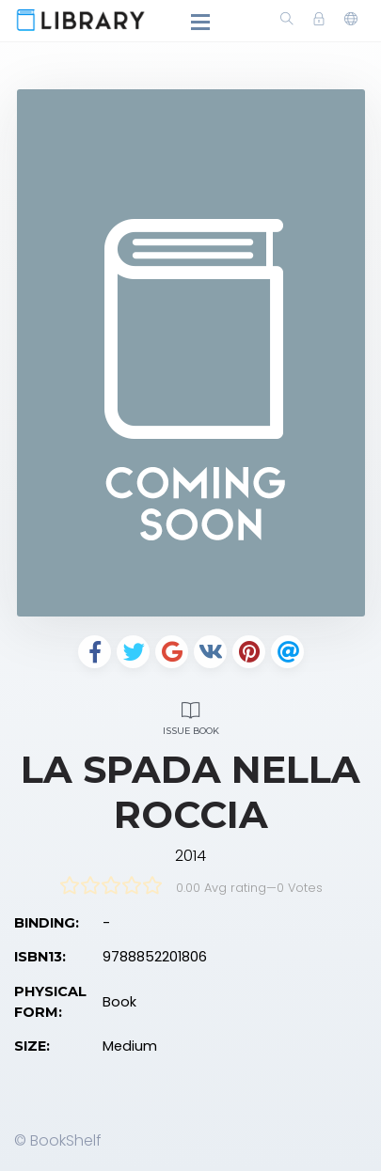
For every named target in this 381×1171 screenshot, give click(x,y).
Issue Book (190, 715)
